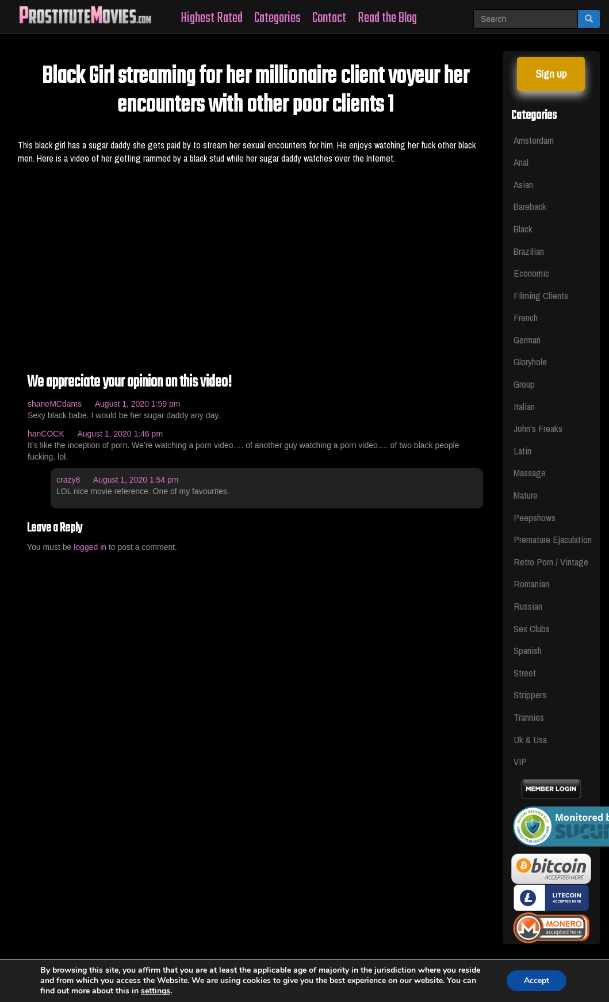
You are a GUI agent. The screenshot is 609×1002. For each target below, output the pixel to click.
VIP (520, 761)
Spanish (528, 650)
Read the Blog (387, 18)
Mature (526, 495)
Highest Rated (212, 18)
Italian (524, 406)
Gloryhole (530, 361)
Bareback (530, 206)
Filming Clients (541, 295)
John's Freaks (538, 428)
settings (155, 991)
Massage (530, 472)
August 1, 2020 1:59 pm (138, 403)
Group (524, 384)
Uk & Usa (530, 739)
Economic (531, 273)
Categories (277, 18)
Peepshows (535, 517)
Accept (536, 980)
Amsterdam (534, 140)
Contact (329, 18)
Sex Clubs (532, 628)
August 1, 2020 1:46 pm (120, 433)
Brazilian (529, 251)
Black (523, 228)
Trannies (529, 717)
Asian (523, 184)
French (526, 317)
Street (525, 672)
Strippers (530, 694)
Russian (528, 606)
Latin (522, 450)
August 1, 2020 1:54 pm (136, 479)
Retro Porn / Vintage (551, 561)
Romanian (531, 583)
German (527, 339)
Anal (521, 162)
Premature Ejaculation (551, 539)
